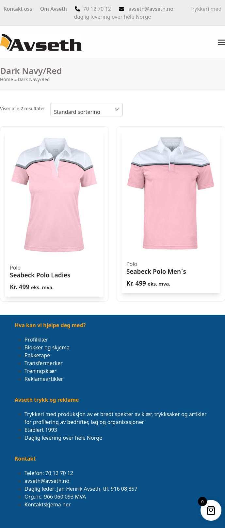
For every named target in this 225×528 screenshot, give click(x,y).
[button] (221, 42)
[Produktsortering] (86, 109)
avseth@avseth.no (150, 8)
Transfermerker (43, 363)
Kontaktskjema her (47, 504)
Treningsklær (40, 371)
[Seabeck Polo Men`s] (170, 212)
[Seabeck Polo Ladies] (54, 213)
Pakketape (37, 355)
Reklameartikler (43, 378)
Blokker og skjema (47, 347)
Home (6, 79)
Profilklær (36, 339)
